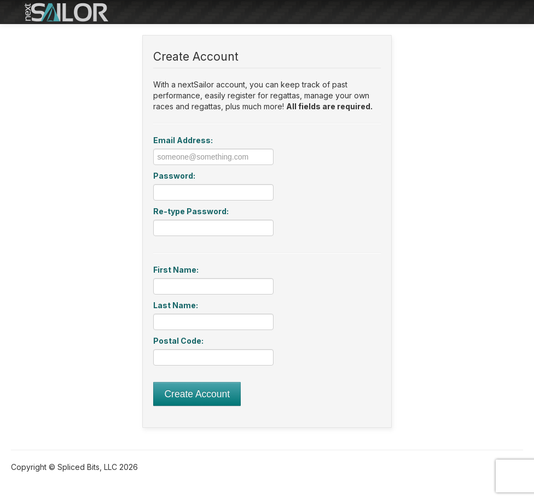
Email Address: (183, 140)
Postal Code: (178, 340)
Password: (174, 175)
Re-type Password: (191, 211)
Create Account (197, 394)
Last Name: (175, 305)
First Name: (176, 269)
